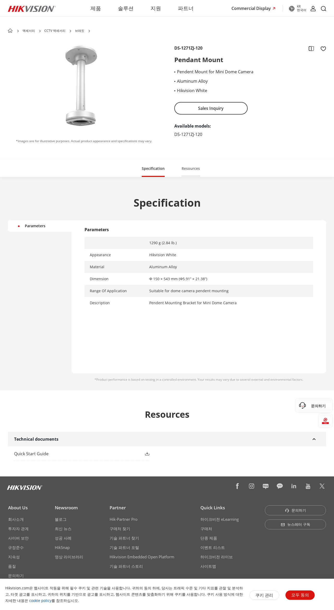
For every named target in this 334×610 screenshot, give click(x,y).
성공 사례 (63, 538)
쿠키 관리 (264, 595)
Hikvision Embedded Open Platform (142, 556)
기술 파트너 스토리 (126, 566)
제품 (96, 8)
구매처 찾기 (120, 528)
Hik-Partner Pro (124, 519)
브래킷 (79, 30)
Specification (153, 168)
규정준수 (16, 547)
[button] (40, 31)
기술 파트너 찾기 (124, 538)
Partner (118, 508)
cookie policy (40, 600)
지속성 (14, 556)
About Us (18, 508)
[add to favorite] (321, 48)
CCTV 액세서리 (54, 30)
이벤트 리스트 (212, 547)
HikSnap (62, 547)
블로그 (61, 519)
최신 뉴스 (63, 528)
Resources (191, 168)
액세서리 (28, 30)
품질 (12, 566)
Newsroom (66, 508)
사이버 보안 (18, 538)
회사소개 (16, 519)
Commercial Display (251, 8)
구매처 (206, 528)
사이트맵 (208, 566)
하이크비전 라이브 (216, 556)
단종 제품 (208, 538)
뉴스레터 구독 (295, 524)
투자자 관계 (18, 528)
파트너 (186, 8)
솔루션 (126, 8)
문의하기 (16, 575)
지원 (156, 8)
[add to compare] (311, 48)
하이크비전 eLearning (219, 519)
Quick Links (212, 508)
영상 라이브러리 (69, 556)
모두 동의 (300, 595)
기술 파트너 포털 (124, 547)
